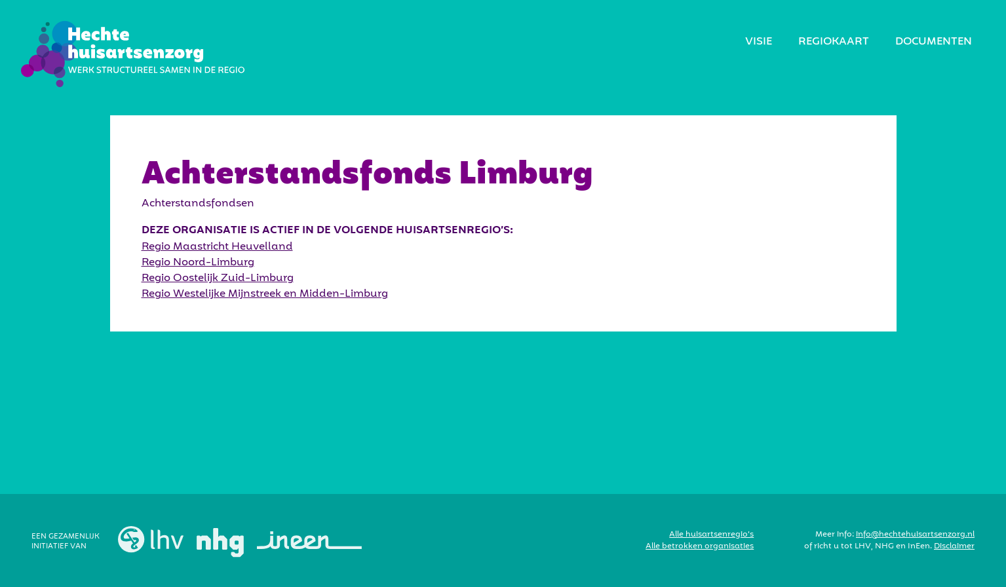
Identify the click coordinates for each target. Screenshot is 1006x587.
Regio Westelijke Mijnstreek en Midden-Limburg (265, 294)
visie (758, 42)
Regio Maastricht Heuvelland (217, 247)
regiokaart (833, 42)
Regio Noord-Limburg (198, 262)
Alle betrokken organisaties (700, 546)
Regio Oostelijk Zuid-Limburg (218, 278)
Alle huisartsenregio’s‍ (711, 535)
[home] (132, 54)
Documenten (933, 42)
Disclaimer (954, 546)
